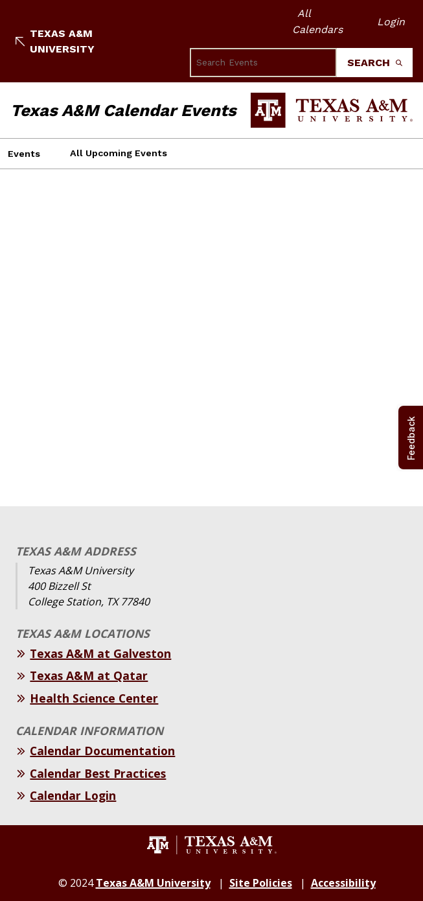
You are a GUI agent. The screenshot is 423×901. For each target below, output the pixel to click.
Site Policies (260, 883)
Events (24, 153)
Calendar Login (73, 795)
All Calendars (317, 21)
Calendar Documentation (102, 750)
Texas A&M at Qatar (89, 675)
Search (374, 62)
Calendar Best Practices (98, 773)
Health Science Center (94, 698)
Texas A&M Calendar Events (123, 110)
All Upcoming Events (118, 153)
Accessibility (343, 883)
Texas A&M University (55, 41)
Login (391, 22)
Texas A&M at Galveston (100, 653)
